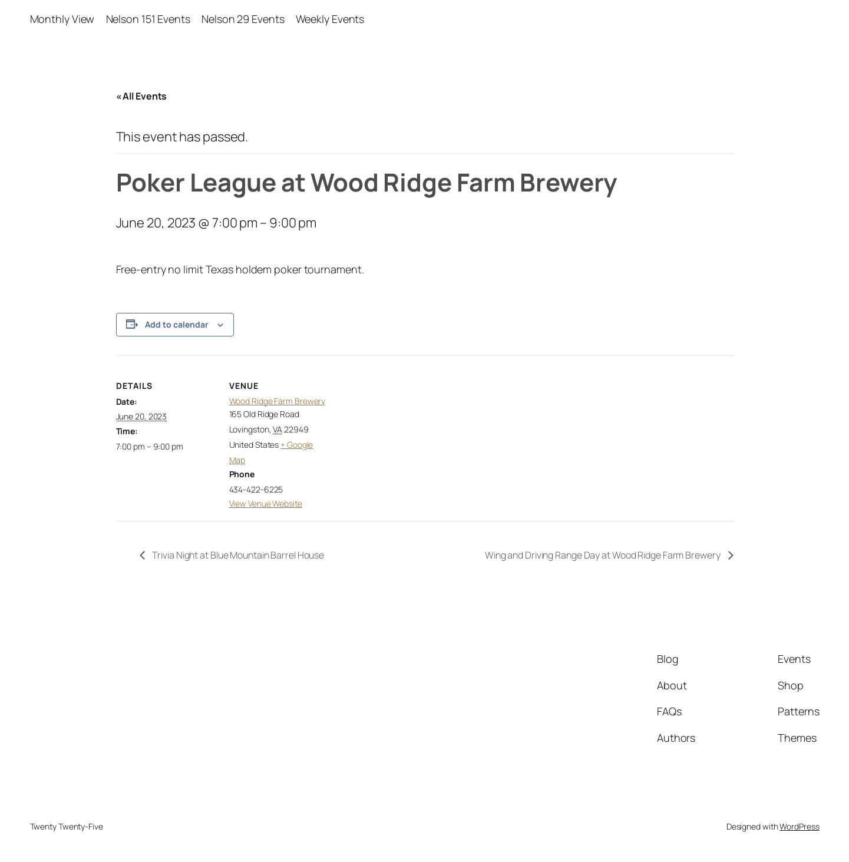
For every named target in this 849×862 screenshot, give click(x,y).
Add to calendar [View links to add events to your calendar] (177, 324)
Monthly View (62, 19)
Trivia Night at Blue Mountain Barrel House (238, 555)
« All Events (141, 96)
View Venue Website (265, 503)
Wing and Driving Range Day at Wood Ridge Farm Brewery (603, 555)
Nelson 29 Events (242, 19)
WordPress (799, 826)
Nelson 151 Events (148, 19)
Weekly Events (330, 19)
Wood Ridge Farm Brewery (277, 401)
